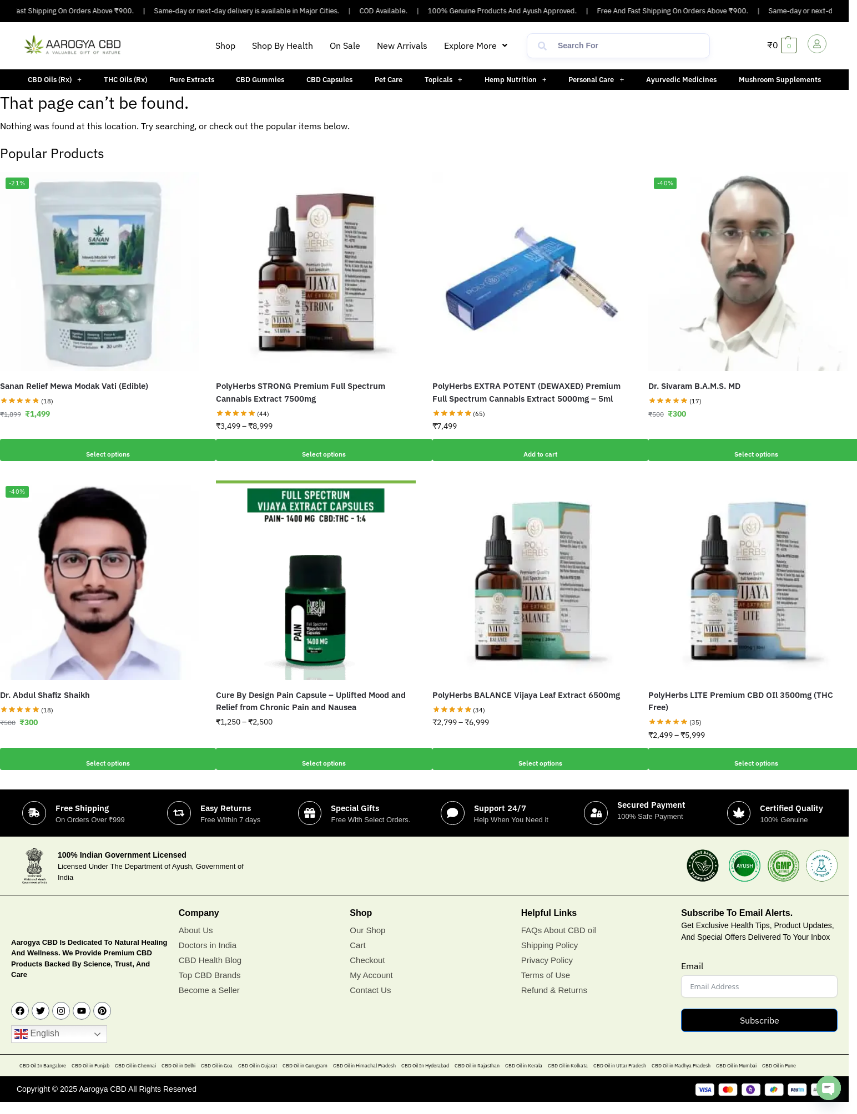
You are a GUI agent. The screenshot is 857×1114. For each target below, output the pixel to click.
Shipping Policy (549, 957)
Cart (357, 957)
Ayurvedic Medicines (681, 79)
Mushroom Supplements (780, 79)
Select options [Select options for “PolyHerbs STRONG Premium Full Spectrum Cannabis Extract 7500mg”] (315, 450)
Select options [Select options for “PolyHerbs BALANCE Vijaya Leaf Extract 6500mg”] (531, 759)
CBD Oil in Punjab (90, 1078)
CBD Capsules (329, 79)
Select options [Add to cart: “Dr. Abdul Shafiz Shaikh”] (99, 759)
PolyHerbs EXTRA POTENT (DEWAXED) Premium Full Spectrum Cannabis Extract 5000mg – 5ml (526, 392)
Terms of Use (545, 987)
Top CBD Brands (210, 987)
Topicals (443, 79)
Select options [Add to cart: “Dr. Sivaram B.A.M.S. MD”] (747, 450)
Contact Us (370, 1002)
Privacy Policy (547, 972)
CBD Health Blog (210, 972)
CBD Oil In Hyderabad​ (425, 1078)
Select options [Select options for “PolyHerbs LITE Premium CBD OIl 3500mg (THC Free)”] (747, 759)
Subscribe (759, 1033)
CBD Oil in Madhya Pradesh (681, 1078)
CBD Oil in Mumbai (736, 1078)
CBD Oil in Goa (217, 1078)
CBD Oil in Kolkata (568, 1078)
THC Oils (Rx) (125, 79)
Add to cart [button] (531, 450)
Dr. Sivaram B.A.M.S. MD (694, 386)
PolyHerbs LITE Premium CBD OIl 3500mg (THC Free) (740, 701)
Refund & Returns (554, 1002)
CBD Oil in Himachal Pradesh (364, 1078)
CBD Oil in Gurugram (305, 1078)
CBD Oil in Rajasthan (477, 1078)
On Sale (345, 45)
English (36, 1047)
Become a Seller (209, 1002)
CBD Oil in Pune (779, 1078)
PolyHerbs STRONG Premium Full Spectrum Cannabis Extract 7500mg (300, 392)
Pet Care (388, 79)
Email (692, 978)
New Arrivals (402, 45)
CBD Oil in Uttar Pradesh (619, 1078)
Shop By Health (282, 45)
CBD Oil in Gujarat (257, 1078)
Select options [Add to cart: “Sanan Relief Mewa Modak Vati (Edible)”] (99, 450)
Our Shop (367, 942)
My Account (371, 987)
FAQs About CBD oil (558, 942)
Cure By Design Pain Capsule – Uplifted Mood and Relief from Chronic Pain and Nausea (311, 701)
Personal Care (596, 79)
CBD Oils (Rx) (55, 79)
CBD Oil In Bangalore (42, 1078)
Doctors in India (207, 957)
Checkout (367, 972)
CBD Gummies (260, 79)
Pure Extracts (191, 79)
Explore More (475, 45)
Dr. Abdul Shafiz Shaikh (45, 695)
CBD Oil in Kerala (523, 1078)
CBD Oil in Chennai (135, 1078)
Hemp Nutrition (516, 79)
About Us (196, 942)
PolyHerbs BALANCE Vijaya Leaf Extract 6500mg (526, 695)
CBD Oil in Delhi (178, 1078)
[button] (476, 45)
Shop (225, 45)
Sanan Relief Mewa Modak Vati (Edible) (74, 386)
